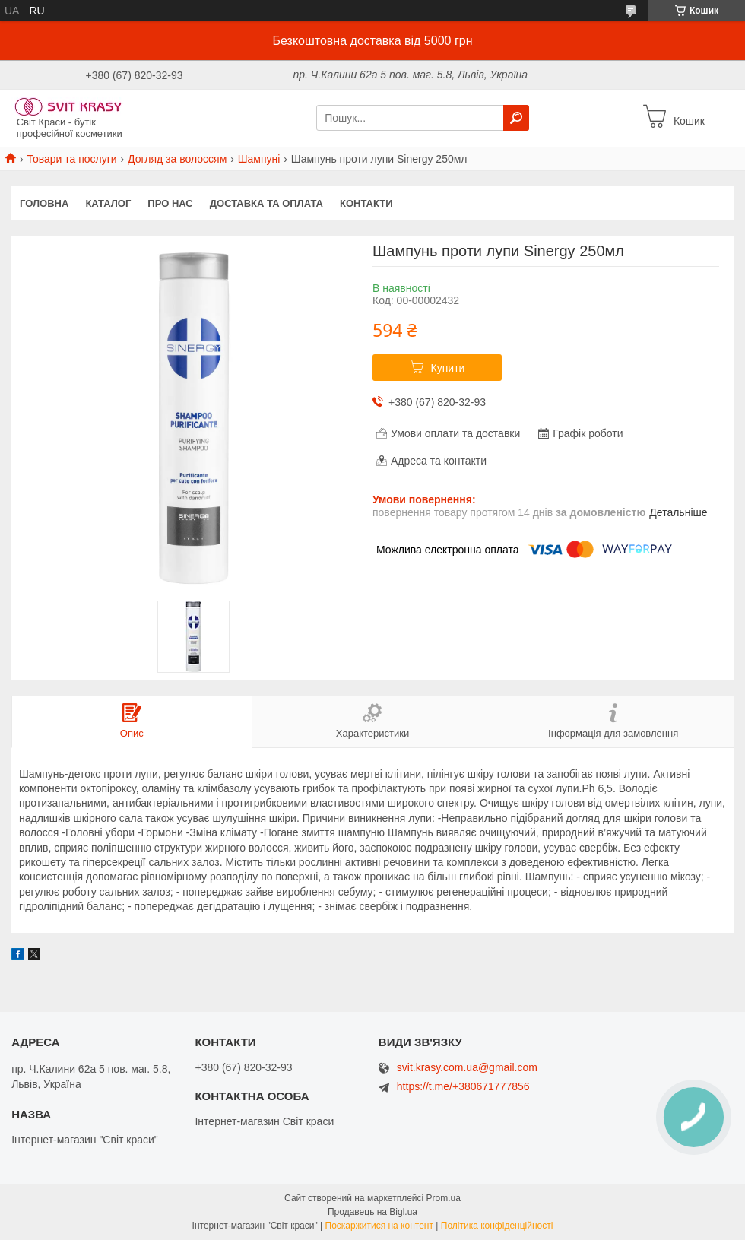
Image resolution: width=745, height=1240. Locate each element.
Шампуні (259, 159)
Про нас (169, 203)
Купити (448, 368)
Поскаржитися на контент (379, 1225)
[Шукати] (516, 118)
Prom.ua (443, 1198)
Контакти (366, 203)
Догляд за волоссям (177, 159)
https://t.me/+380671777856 (463, 1086)
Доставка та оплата (266, 203)
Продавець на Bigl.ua (372, 1212)
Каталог (108, 203)
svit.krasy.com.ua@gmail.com (467, 1068)
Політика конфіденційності (497, 1225)
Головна (44, 203)
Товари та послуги (71, 159)
